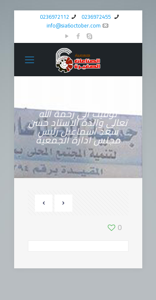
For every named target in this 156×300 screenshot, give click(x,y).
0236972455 (97, 17)
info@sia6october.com (74, 25)
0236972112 (54, 17)
